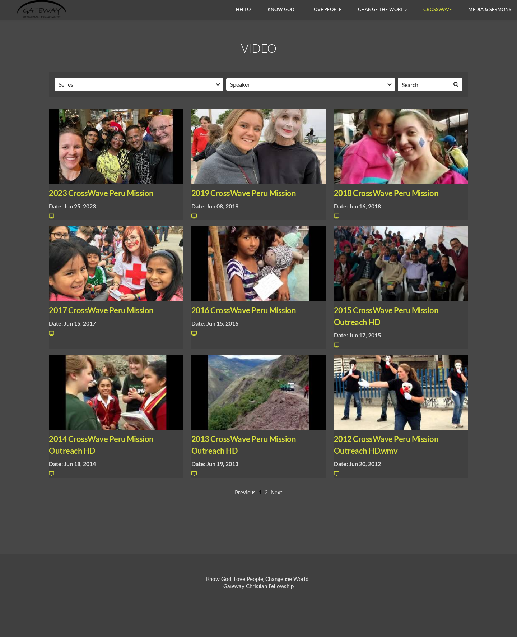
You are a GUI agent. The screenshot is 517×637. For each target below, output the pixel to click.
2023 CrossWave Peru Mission (101, 193)
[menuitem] (243, 10)
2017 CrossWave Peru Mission (101, 310)
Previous (245, 492)
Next (277, 492)
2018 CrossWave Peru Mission (386, 193)
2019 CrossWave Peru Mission (243, 193)
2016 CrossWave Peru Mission (243, 310)
